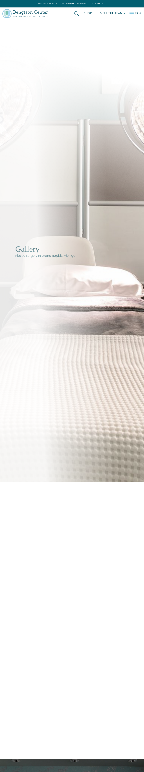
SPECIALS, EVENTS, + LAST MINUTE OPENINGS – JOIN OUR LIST (72, 3)
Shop (89, 13)
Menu (138, 13)
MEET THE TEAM (112, 13)
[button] (76, 13)
